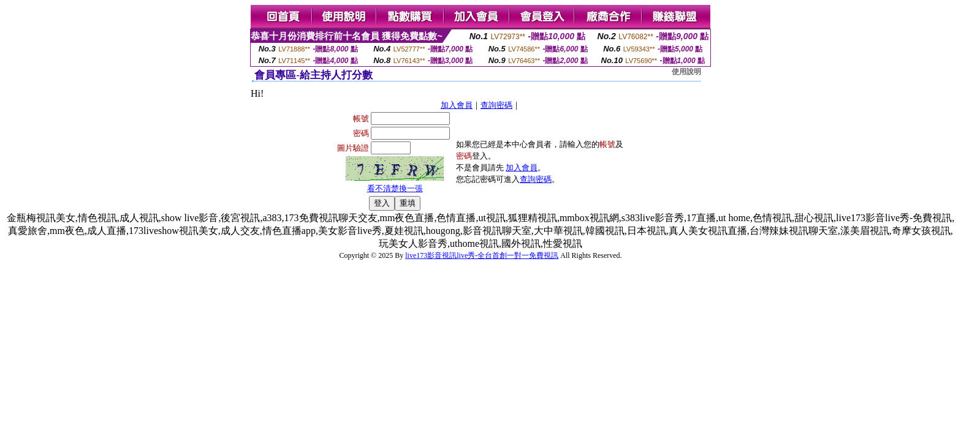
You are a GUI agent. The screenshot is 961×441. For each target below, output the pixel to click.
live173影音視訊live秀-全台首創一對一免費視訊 (481, 255)
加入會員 (457, 105)
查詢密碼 (496, 105)
